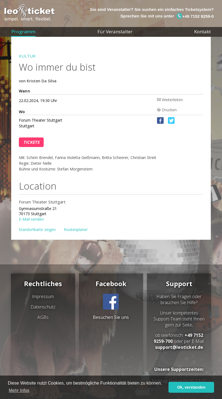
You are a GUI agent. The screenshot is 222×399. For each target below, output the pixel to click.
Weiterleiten (172, 99)
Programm (23, 31)
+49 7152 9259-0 (195, 16)
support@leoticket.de (179, 347)
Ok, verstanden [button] (191, 387)
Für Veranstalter (114, 31)
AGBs (43, 317)
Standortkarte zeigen (37, 229)
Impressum (43, 296)
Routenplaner (76, 229)
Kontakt (202, 31)
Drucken (169, 109)
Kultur (27, 56)
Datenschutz (43, 307)
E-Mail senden (31, 218)
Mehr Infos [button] (19, 390)
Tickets (31, 142)
